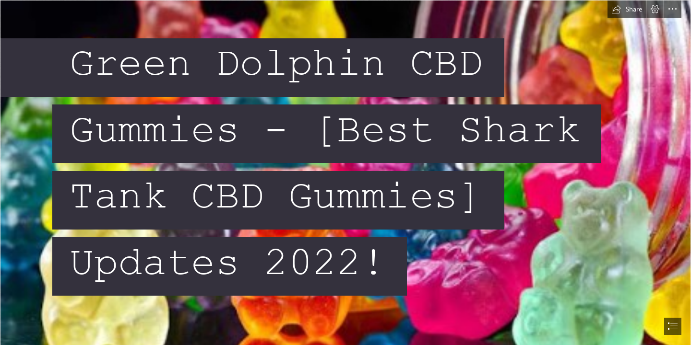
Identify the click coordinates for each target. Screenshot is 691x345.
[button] (627, 9)
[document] (345, 172)
